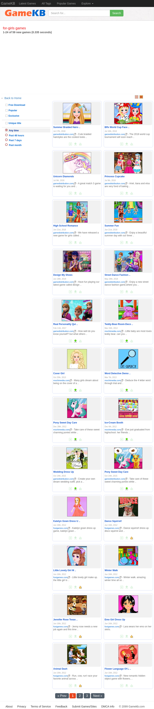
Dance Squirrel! (113, 521)
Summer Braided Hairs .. (66, 127)
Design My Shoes (62, 275)
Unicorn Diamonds (63, 176)
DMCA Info (107, 706)
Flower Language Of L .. (118, 668)
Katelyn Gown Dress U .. (66, 521)
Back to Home (12, 98)
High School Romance (65, 225)
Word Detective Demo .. (118, 373)
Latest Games (27, 3)
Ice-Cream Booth (114, 422)
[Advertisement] (77, 63)
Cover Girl (58, 373)
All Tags (46, 3)
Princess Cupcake (115, 176)
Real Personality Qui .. (65, 324)
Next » (97, 695)
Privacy (21, 706)
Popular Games (66, 3)
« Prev (61, 695)
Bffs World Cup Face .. (117, 127)
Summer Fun (112, 225)
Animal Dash (60, 668)
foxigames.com (61, 528)
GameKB (8, 3)
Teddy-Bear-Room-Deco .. (119, 324)
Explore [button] (87, 3)
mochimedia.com (114, 331)
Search (116, 13)
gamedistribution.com (64, 134)
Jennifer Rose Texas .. (65, 619)
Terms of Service (41, 706)
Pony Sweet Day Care (65, 422)
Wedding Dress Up (63, 472)
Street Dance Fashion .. (117, 275)
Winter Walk (111, 570)
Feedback (61, 706)
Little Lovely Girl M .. (64, 570)
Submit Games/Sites (84, 706)
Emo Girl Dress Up (115, 619)
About (9, 706)
